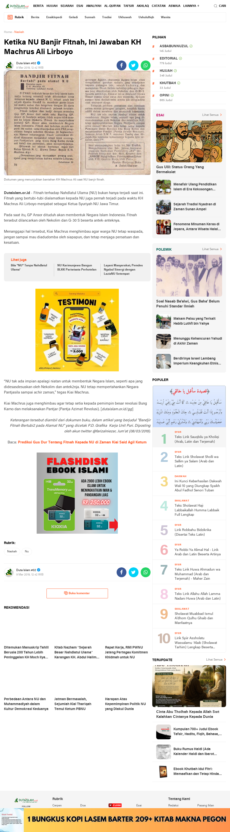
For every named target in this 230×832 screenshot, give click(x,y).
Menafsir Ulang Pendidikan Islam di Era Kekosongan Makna (194, 187)
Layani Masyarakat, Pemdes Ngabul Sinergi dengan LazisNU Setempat (123, 269)
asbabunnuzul (174, 46)
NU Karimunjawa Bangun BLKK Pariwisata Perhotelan (76, 267)
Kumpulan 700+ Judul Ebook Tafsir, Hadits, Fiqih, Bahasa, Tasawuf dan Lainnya (196, 732)
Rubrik (15, 17)
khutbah (168, 83)
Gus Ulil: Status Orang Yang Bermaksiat (180, 169)
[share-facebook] (121, 65)
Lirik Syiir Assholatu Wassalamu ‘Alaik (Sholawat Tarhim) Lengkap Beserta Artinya (196, 643)
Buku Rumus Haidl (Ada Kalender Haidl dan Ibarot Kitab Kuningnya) (193, 752)
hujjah (52, 6)
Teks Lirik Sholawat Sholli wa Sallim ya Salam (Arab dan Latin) (196, 461)
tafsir (128, 6)
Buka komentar (77, 593)
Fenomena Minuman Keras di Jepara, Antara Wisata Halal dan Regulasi (196, 227)
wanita (165, 17)
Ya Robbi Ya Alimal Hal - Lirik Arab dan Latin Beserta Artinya (198, 552)
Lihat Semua (210, 115)
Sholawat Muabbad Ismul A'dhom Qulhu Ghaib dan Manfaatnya (194, 618)
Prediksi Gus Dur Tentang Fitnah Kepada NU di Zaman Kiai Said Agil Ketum (82, 442)
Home (8, 32)
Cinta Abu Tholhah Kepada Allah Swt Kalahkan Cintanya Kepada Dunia (187, 714)
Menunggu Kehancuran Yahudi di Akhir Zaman (197, 341)
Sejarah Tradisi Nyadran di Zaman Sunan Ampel (194, 207)
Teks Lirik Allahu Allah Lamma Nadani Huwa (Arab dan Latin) (198, 596)
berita (38, 6)
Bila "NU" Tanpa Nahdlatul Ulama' (29, 267)
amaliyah (93, 6)
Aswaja (174, 6)
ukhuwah (125, 17)
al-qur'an (112, 6)
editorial (169, 59)
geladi (73, 17)
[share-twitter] (133, 65)
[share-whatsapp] (146, 65)
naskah (12, 551)
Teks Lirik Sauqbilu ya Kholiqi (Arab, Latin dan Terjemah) (197, 439)
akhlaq (143, 6)
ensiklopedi (54, 17)
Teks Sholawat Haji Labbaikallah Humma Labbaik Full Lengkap (197, 510)
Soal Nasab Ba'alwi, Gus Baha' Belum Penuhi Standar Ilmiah (188, 304)
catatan (159, 6)
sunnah (90, 17)
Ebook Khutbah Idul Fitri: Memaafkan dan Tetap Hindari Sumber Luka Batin (197, 772)
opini (164, 95)
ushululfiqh (146, 17)
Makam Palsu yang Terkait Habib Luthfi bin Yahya (194, 321)
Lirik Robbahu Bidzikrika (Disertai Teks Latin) (193, 532)
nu (27, 551)
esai (80, 6)
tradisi (106, 17)
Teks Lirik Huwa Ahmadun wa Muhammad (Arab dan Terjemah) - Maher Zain (197, 574)
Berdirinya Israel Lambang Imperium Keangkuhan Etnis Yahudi (195, 361)
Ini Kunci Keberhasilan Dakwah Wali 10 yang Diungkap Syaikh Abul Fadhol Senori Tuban (198, 486)
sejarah (67, 6)
